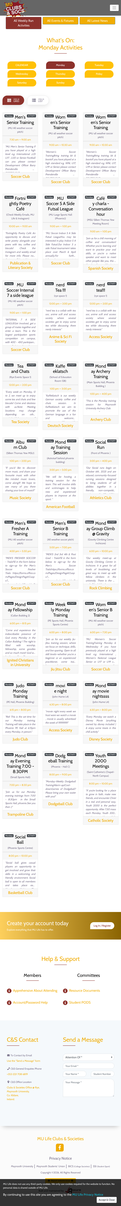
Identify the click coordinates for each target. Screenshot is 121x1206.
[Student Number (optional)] (102, 1074)
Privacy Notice (60, 1158)
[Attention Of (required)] (88, 1057)
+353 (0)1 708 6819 (17, 1073)
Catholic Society (100, 820)
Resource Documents (84, 990)
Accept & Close (107, 1199)
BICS (79, 1166)
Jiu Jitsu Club (60, 669)
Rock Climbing (100, 588)
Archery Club (100, 419)
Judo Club (20, 739)
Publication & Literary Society (20, 265)
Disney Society (100, 739)
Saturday (22, 82)
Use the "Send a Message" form (23, 1060)
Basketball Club (20, 892)
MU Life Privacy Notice (87, 1194)
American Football (60, 506)
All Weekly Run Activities (23, 23)
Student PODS (80, 1002)
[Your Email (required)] (88, 1066)
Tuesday (99, 65)
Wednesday (22, 73)
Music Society (20, 497)
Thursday (60, 73)
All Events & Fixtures (60, 21)
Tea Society (20, 421)
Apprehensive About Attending (35, 990)
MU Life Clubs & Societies (60, 1138)
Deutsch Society (60, 425)
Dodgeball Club (60, 804)
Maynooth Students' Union (50, 1166)
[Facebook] (60, 1148)
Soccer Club (20, 176)
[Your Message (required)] (88, 1088)
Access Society (100, 336)
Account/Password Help (30, 1002)
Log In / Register (102, 925)
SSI (101, 1166)
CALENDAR (22, 65)
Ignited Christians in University (20, 662)
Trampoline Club (20, 814)
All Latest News (97, 21)
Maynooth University (22, 1166)
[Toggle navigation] (114, 8)
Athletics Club (101, 497)
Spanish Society (100, 268)
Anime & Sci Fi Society (60, 339)
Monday (60, 65)
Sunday (60, 82)
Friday (99, 73)
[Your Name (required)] (74, 1074)
